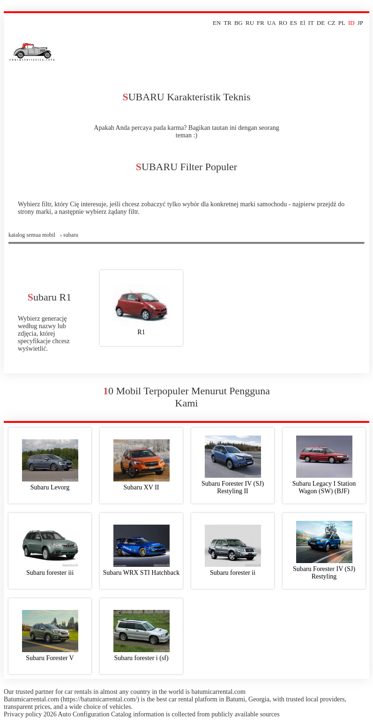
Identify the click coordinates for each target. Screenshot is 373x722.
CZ (332, 22)
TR (227, 22)
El (303, 22)
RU (250, 22)
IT (311, 22)
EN (217, 22)
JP (360, 22)
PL (341, 22)
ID (351, 22)
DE (321, 22)
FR (260, 22)
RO (283, 22)
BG (238, 22)
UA (271, 22)
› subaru (69, 235)
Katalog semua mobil (31, 235)
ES (293, 22)
